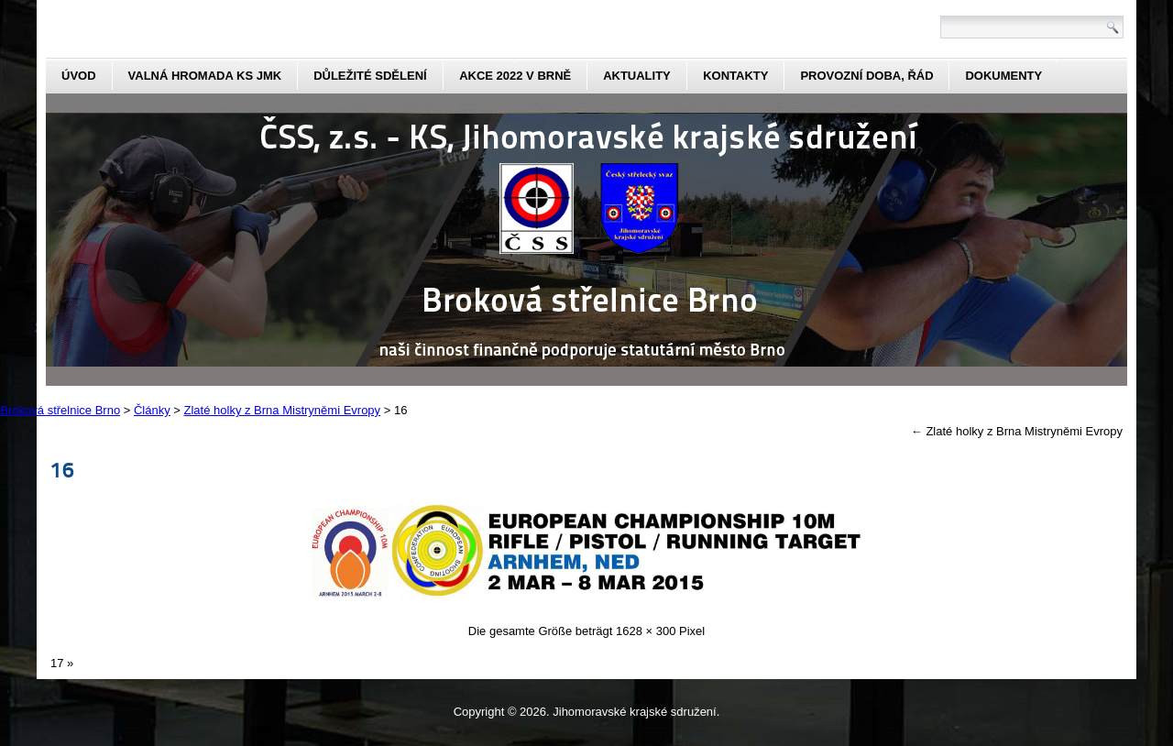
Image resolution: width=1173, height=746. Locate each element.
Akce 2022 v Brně (515, 75)
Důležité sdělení (370, 75)
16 (62, 469)
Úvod (78, 75)
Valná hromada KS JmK (205, 75)
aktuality (637, 75)
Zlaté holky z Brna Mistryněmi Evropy (1017, 431)
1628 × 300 (645, 631)
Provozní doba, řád (866, 75)
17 (56, 663)
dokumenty (1003, 75)
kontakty (735, 75)
